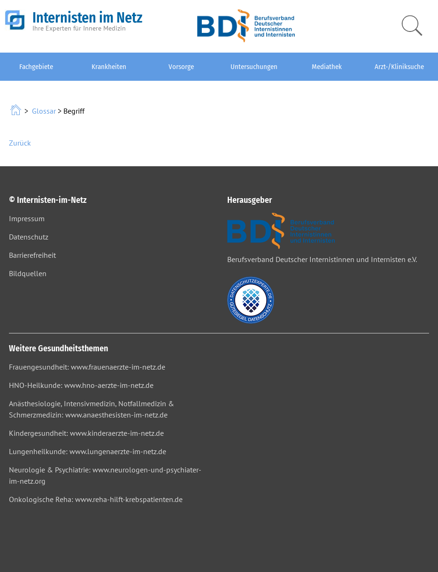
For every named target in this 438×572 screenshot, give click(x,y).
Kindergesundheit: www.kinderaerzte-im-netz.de (86, 433)
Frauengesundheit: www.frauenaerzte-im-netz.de (87, 366)
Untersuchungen (254, 66)
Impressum (27, 218)
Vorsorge (181, 66)
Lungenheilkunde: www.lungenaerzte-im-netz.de (87, 451)
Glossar (44, 111)
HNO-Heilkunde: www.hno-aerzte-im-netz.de (81, 385)
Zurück (20, 142)
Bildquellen (27, 273)
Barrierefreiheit (32, 255)
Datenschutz (28, 236)
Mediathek (327, 66)
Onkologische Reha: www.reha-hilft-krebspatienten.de (96, 499)
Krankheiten (109, 66)
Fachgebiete (36, 66)
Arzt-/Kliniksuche (399, 66)
